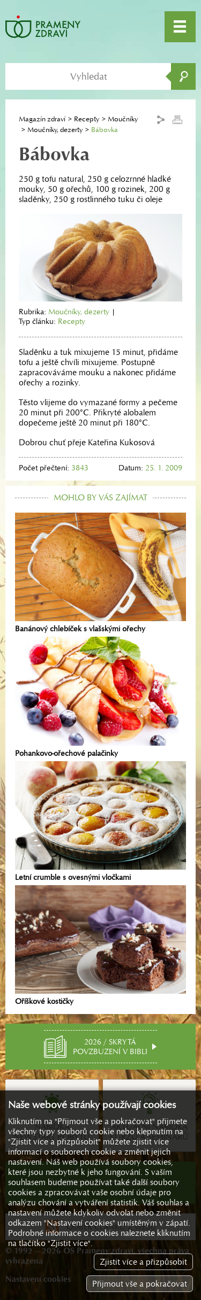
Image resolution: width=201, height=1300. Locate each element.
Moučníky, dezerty (55, 129)
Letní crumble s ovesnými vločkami (100, 821)
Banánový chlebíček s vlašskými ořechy (100, 573)
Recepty (86, 118)
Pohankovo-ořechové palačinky (100, 697)
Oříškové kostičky (100, 945)
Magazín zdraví (42, 118)
